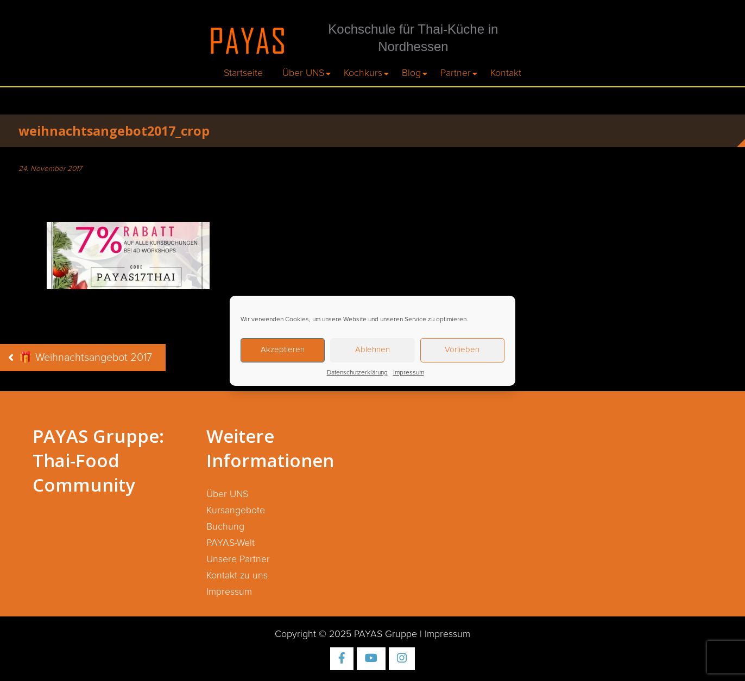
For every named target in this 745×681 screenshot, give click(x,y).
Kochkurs (363, 73)
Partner (455, 73)
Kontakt (505, 73)
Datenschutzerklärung (357, 373)
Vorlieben (462, 350)
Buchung (225, 527)
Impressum (408, 373)
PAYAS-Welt (230, 543)
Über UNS (303, 73)
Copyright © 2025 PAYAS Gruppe (346, 634)
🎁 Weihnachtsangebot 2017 (85, 357)
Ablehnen (372, 350)
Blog (411, 73)
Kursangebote (235, 510)
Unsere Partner (238, 559)
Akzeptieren (283, 350)
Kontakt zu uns (237, 576)
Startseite (243, 73)
